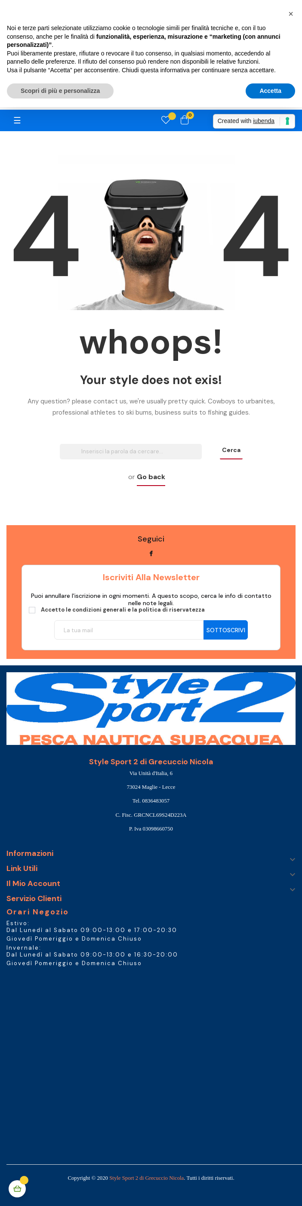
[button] (291, 14)
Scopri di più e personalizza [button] (60, 90)
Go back (151, 476)
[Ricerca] (131, 451)
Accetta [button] (270, 90)
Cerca (231, 450)
